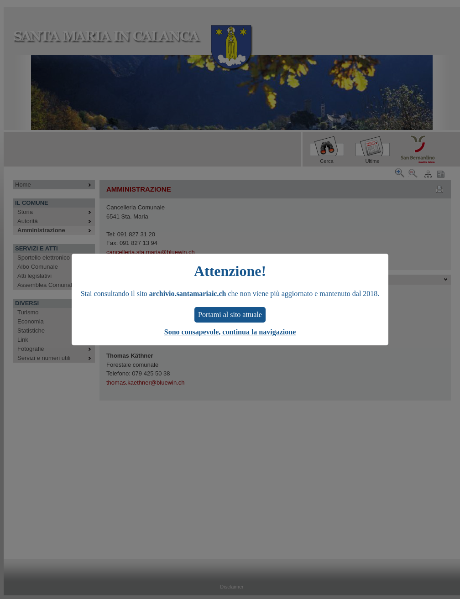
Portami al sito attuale (230, 314)
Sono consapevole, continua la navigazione (230, 332)
